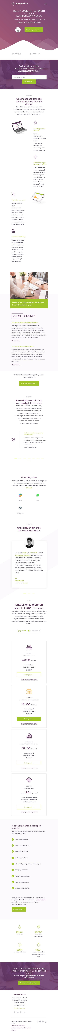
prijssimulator (41, 900)
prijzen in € (22, 631)
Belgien (24, 553)
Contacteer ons (19, 1008)
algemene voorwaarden (18, 1025)
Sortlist (25, 583)
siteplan (14, 1030)
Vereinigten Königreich (23, 555)
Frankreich (33, 553)
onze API (29, 488)
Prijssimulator (18, 909)
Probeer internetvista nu (29, 983)
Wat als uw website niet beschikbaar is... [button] (25, 323)
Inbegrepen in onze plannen (29, 679)
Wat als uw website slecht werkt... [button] (23, 346)
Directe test (29, 82)
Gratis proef (29, 675)
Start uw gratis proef (33, 30)
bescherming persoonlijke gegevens (21, 1028)
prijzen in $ (36, 631)
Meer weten (15, 341)
